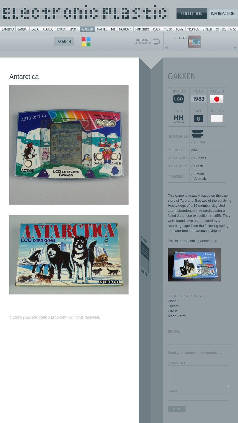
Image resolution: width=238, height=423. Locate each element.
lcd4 (194, 150)
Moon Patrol (177, 316)
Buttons (200, 158)
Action (199, 174)
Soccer (173, 306)
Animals (200, 178)
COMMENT (177, 363)
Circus (173, 311)
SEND (177, 409)
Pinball (173, 301)
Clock (198, 166)
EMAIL (173, 391)
